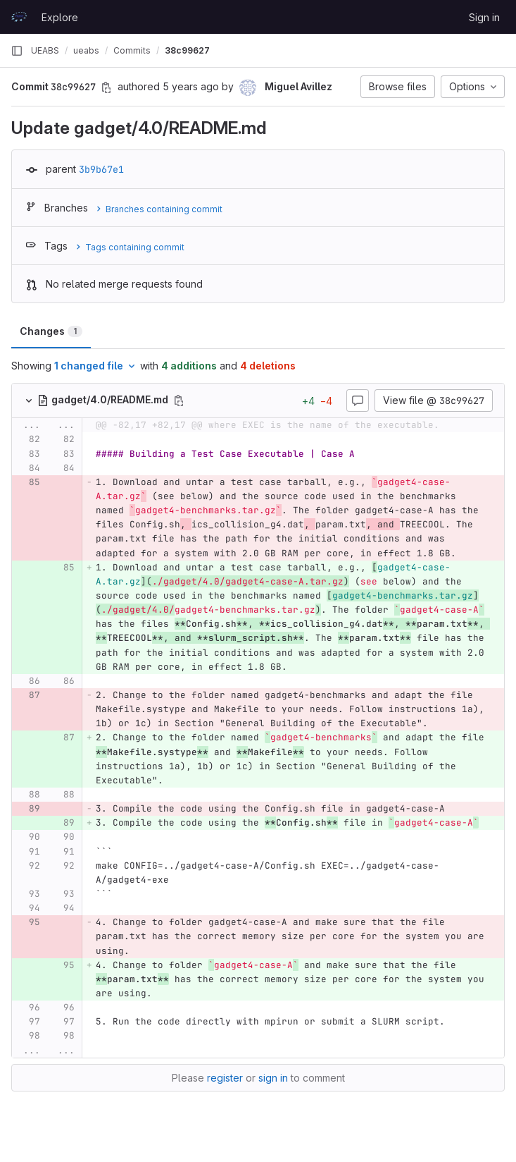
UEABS (45, 50)
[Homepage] (19, 17)
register (225, 1078)
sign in (273, 1078)
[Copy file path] (178, 400)
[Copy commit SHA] (106, 87)
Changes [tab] (51, 331)
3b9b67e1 (101, 169)
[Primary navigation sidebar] (17, 50)
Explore (60, 17)
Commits (132, 50)
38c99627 (187, 50)
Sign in (484, 17)
